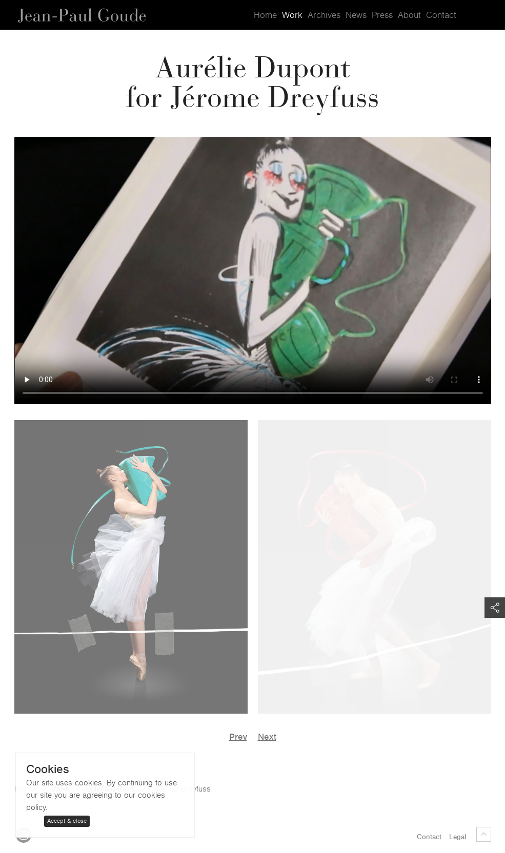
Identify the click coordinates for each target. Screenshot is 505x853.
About (409, 15)
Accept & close (67, 821)
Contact (441, 15)
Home (265, 15)
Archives (324, 15)
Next (267, 737)
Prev (238, 737)
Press (382, 15)
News (356, 15)
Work (292, 15)
